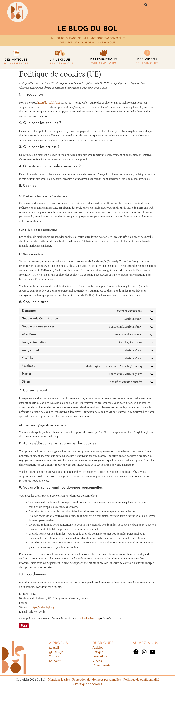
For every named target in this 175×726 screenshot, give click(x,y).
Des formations (103, 59)
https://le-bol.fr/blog (48, 102)
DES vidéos (147, 59)
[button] (146, 5)
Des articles (16, 59)
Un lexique (59, 59)
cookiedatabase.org (89, 618)
